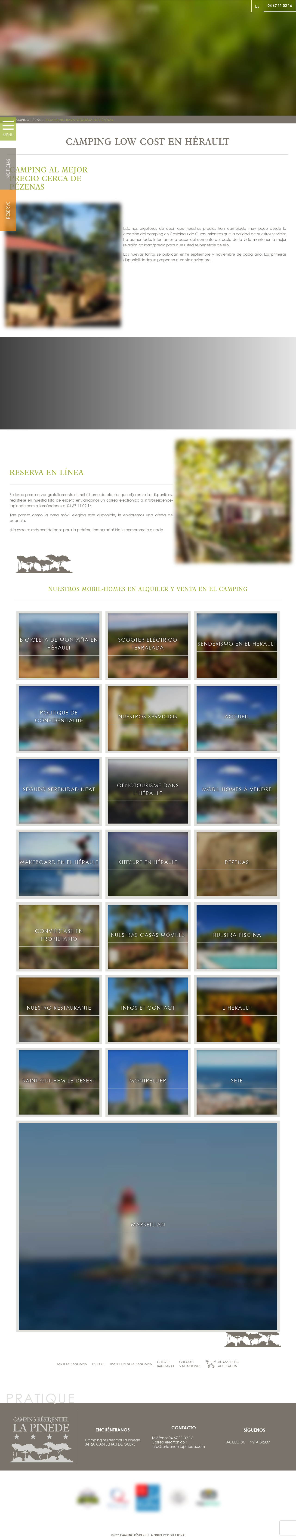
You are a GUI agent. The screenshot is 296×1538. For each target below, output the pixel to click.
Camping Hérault (29, 120)
